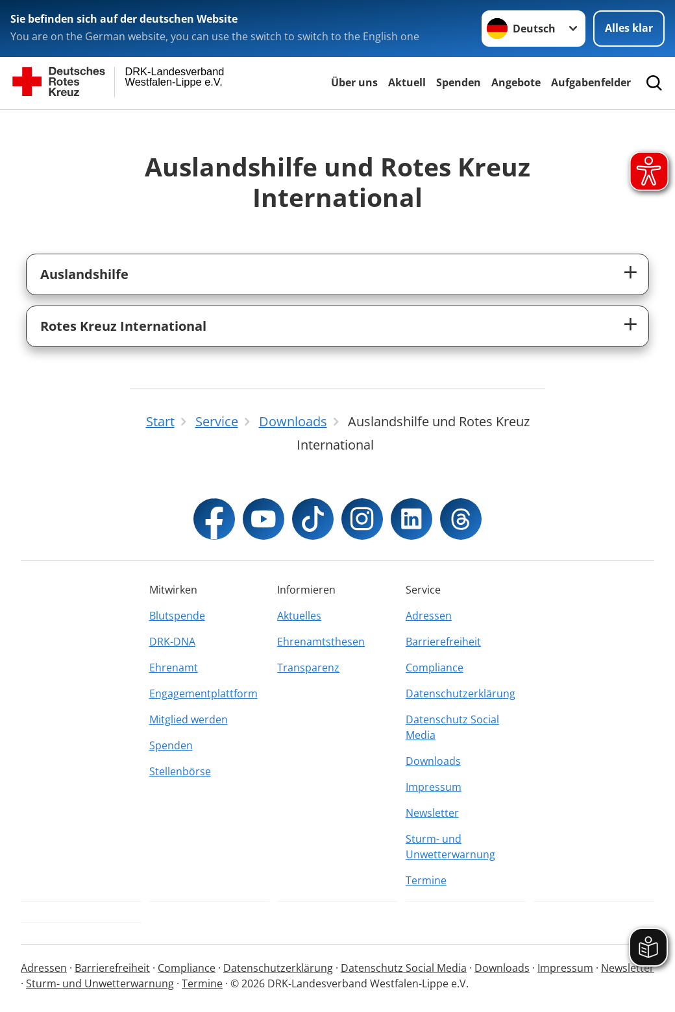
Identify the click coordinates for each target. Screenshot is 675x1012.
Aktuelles (299, 615)
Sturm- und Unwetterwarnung (450, 846)
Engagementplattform (203, 693)
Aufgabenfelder (591, 82)
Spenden (458, 82)
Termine (426, 880)
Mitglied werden (188, 719)
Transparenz (308, 667)
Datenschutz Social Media (452, 727)
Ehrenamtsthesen (321, 641)
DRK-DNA (172, 641)
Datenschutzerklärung (460, 693)
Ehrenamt (173, 667)
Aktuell (407, 82)
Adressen (429, 615)
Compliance (434, 667)
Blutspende (177, 615)
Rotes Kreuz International (123, 326)
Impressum (433, 787)
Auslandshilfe (84, 274)
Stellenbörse (180, 771)
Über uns (354, 82)
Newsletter (432, 813)
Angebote (516, 82)
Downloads (433, 761)
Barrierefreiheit (443, 641)
